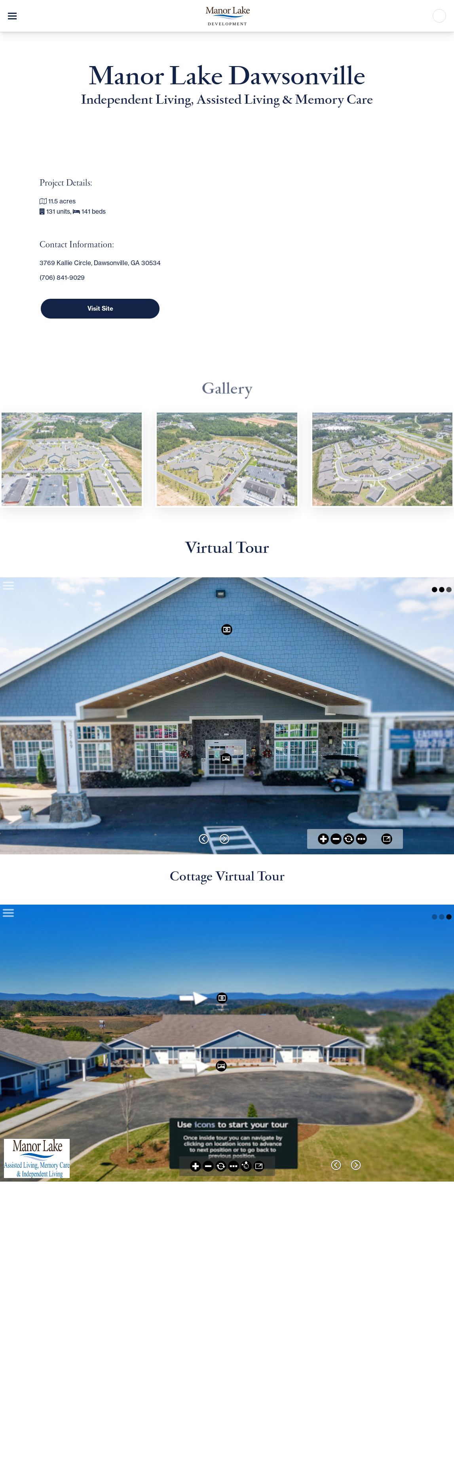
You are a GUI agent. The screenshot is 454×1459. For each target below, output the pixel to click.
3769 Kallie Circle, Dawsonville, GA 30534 (100, 263)
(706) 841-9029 (62, 277)
